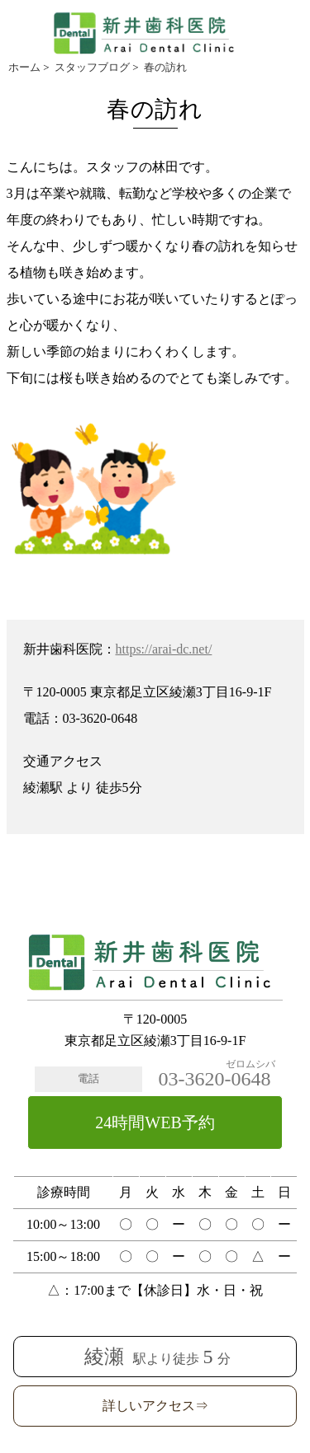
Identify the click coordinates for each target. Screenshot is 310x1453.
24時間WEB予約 (154, 1122)
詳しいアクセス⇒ (155, 1406)
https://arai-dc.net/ (164, 649)
